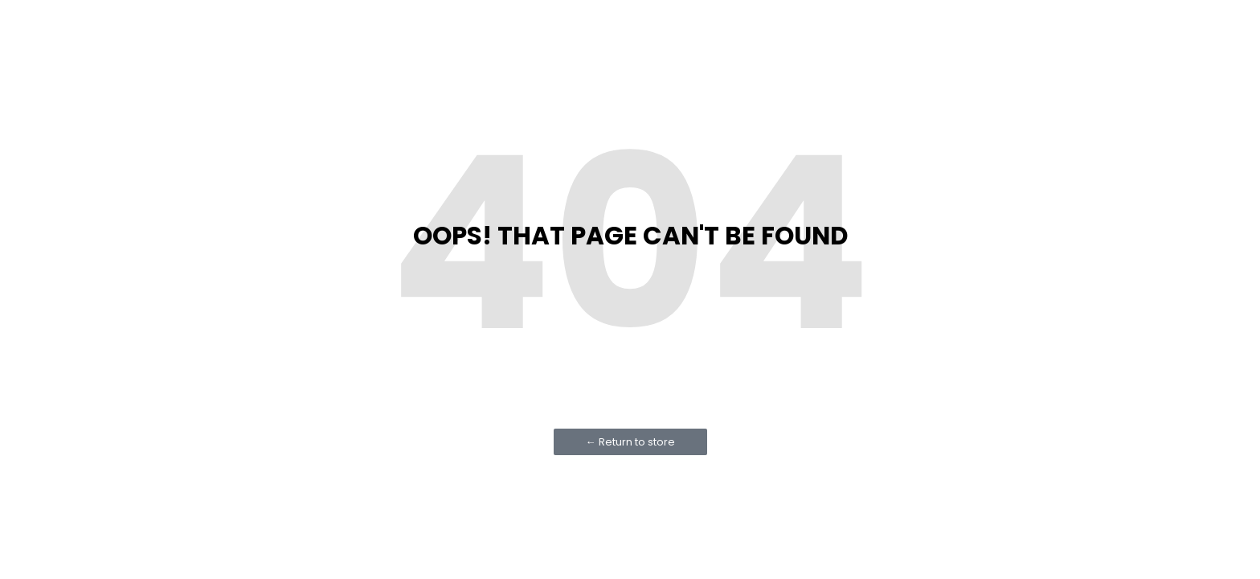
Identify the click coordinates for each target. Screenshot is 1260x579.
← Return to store (630, 442)
